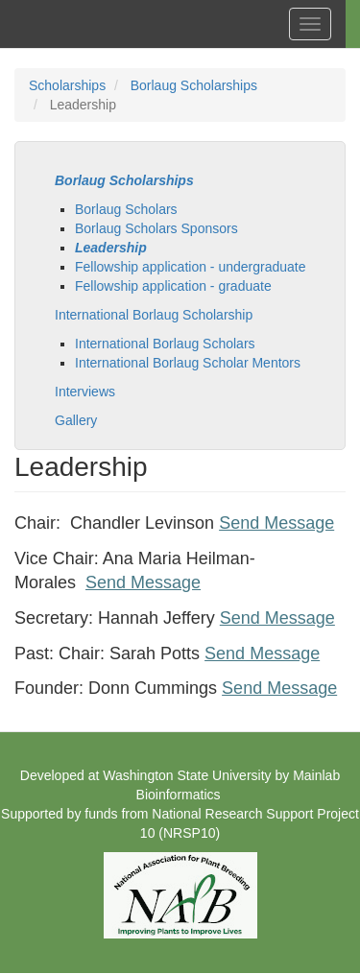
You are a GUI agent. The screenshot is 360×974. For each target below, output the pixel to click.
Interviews (85, 391)
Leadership (111, 247)
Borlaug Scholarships (194, 85)
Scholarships (67, 85)
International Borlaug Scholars (165, 343)
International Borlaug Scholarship (153, 314)
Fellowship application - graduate (173, 286)
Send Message (276, 523)
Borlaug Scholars (126, 209)
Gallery (76, 420)
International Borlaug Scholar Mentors (187, 362)
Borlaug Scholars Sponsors (156, 228)
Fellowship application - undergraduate (190, 266)
